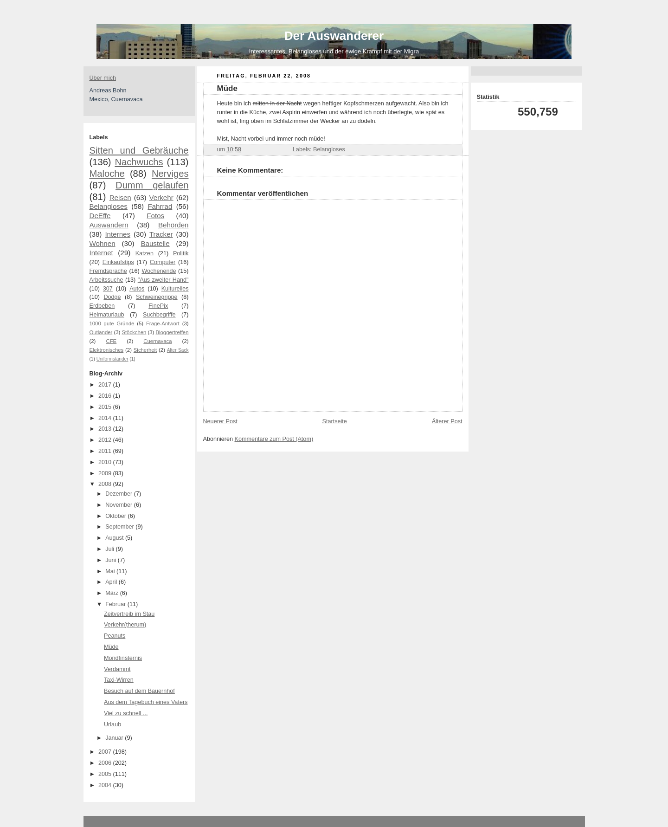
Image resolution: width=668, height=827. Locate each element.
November (119, 505)
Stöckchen (134, 332)
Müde (111, 647)
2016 (105, 396)
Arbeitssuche (106, 280)
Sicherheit (145, 350)
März (112, 593)
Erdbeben (102, 306)
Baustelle (155, 243)
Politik (181, 253)
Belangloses (109, 206)
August (115, 538)
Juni (111, 560)
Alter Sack (178, 350)
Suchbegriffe (159, 314)
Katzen (144, 253)
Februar (116, 604)
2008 (105, 484)
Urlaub (112, 724)
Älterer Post (447, 421)
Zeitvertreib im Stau (129, 614)
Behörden (173, 225)
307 (108, 288)
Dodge (112, 297)
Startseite (334, 421)
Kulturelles (175, 288)
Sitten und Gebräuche (139, 150)
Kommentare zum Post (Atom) (274, 439)
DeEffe (100, 216)
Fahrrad (160, 206)
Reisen (120, 197)
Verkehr (161, 197)
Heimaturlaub (107, 314)
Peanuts (114, 636)
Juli (110, 549)
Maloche (107, 173)
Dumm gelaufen (152, 185)
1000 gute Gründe (112, 323)
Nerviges (170, 173)
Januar (115, 738)
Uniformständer (112, 359)
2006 (105, 763)
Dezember (119, 494)
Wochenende (158, 271)
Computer (162, 262)
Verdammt (117, 669)
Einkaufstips (118, 262)
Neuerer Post (220, 421)
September (120, 526)
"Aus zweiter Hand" (163, 280)
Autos (136, 288)
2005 (105, 774)
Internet (101, 253)
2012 (105, 440)
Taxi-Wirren (119, 680)
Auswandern (109, 225)
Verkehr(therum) (125, 624)
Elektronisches (107, 350)
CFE (111, 341)
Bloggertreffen (172, 332)
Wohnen (103, 243)
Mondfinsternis (123, 658)
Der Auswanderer (334, 36)
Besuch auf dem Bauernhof (139, 691)
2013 (105, 429)
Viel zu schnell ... (126, 713)
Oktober (116, 516)
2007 (105, 752)
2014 (105, 418)
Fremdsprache (108, 271)
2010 (105, 462)
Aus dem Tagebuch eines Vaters (145, 702)
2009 (105, 473)
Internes (117, 234)
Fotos (155, 216)
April (112, 582)
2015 (105, 407)
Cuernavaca (157, 341)
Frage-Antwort (163, 323)
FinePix (158, 306)
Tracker (161, 234)
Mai (110, 571)
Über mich (103, 78)
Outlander (101, 332)
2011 (105, 451)
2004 (105, 785)
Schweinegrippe (157, 297)
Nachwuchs (139, 162)
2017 (105, 384)
